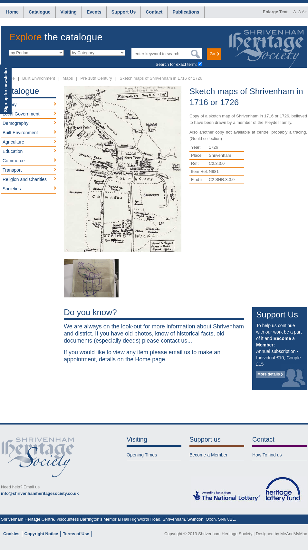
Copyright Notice (41, 533)
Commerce (13, 160)
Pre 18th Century (96, 78)
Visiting (69, 12)
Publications (185, 12)
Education (13, 151)
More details (268, 374)
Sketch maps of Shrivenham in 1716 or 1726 (161, 78)
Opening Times (142, 454)
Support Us (123, 12)
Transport (12, 170)
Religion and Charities (25, 179)
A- (295, 11)
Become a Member (208, 454)
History (10, 104)
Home (12, 12)
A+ (304, 11)
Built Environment (38, 78)
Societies (12, 188)
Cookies (11, 533)
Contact (154, 12)
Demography (15, 123)
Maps (68, 78)
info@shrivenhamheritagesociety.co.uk (40, 493)
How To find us (267, 454)
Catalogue (40, 12)
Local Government (21, 113)
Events (94, 12)
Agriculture (13, 142)
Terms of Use (76, 533)
